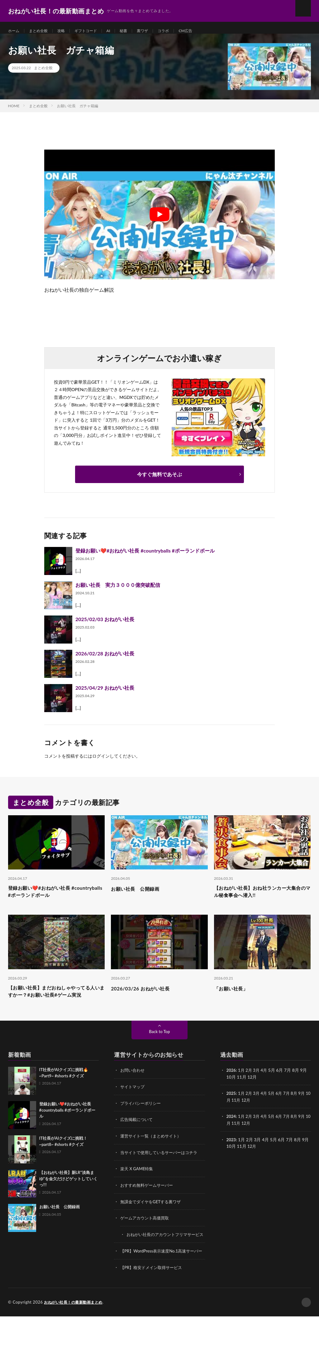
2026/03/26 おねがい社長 (145, 997)
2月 (250, 1089)
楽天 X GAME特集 (137, 1187)
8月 (298, 1112)
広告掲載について (137, 1138)
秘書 (134, 31)
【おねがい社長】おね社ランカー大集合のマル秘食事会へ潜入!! (260, 899)
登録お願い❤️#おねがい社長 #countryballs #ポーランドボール (145, 557)
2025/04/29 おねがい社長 (104, 694)
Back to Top (159, 1051)
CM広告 (202, 31)
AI (119, 31)
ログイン (101, 762)
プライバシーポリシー (142, 1122)
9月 (305, 1112)
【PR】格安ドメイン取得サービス (153, 1297)
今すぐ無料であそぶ (159, 481)
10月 (231, 1119)
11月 (241, 1119)
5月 (274, 1112)
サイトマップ (133, 1106)
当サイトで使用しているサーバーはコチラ (161, 1170)
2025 (231, 1112)
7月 (290, 1112)
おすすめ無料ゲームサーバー (148, 1203)
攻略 (66, 31)
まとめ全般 (42, 31)
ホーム (14, 31)
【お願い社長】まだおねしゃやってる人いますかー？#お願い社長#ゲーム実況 (54, 1006)
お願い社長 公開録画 (140, 895)
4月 (266, 1089)
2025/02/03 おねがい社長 (104, 626)
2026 (231, 1089)
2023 (231, 1158)
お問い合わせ (133, 1089)
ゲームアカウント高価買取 (146, 1235)
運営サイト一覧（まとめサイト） (153, 1154)
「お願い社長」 (234, 997)
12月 (252, 1119)
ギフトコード (94, 31)
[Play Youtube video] (159, 221)
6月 (282, 1112)
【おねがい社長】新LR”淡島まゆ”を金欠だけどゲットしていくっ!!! (68, 1198)
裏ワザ (155, 31)
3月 (258, 1089)
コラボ (177, 31)
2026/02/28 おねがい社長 (104, 660)
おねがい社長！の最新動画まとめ (75, 1331)
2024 (231, 1135)
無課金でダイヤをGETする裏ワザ (152, 1219)
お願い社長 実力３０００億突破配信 (117, 592)
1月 (242, 1089)
